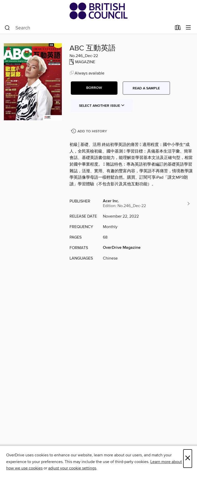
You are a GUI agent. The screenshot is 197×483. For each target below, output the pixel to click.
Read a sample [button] (146, 88)
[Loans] (178, 29)
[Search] (7, 28)
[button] (94, 88)
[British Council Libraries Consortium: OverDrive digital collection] (98, 11)
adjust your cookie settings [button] (72, 468)
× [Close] (187, 458)
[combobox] (88, 28)
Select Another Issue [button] (102, 105)
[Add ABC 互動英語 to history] (89, 131)
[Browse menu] (188, 27)
